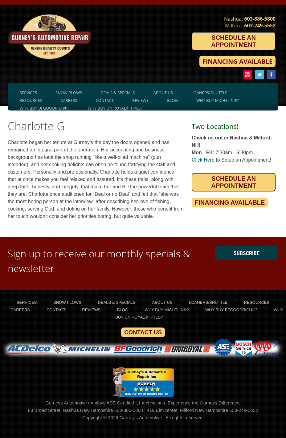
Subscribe (246, 253)
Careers (68, 100)
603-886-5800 (260, 18)
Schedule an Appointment (233, 41)
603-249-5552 (260, 25)
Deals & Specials (117, 92)
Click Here (203, 160)
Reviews (140, 100)
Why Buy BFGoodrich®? (44, 108)
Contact (105, 100)
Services (28, 92)
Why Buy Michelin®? (217, 100)
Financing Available (237, 61)
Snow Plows (68, 92)
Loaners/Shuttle (209, 92)
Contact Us (143, 332)
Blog (172, 100)
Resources (31, 100)
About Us (163, 92)
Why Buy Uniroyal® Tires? (115, 108)
